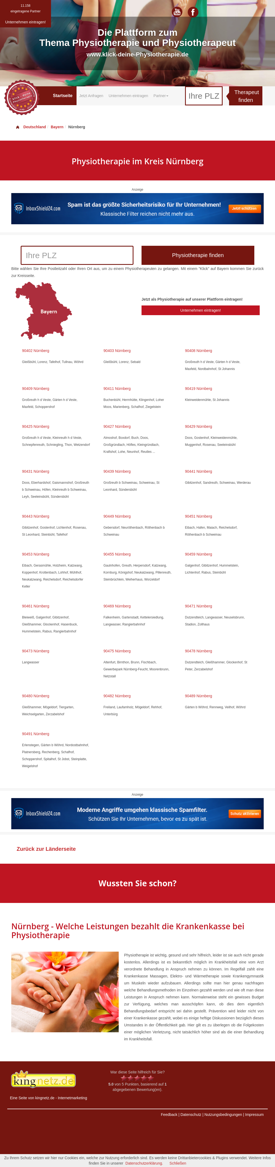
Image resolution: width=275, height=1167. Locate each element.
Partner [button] (161, 96)
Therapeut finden (246, 96)
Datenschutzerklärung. (144, 1163)
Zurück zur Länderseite (46, 849)
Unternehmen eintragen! (200, 310)
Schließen (177, 1163)
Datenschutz (190, 1114)
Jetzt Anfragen (91, 96)
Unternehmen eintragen (128, 96)
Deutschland (30, 127)
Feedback (169, 1114)
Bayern (57, 127)
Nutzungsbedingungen (223, 1114)
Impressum (254, 1114)
